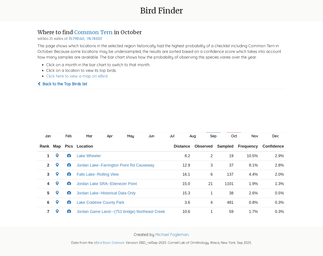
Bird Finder (161, 11)
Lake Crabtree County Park (100, 202)
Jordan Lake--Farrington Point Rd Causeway (115, 165)
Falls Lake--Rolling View (98, 174)
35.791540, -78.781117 (85, 39)
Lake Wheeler (89, 156)
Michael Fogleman (172, 234)
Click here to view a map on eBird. (77, 76)
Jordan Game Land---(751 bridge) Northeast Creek (121, 211)
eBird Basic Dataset (109, 243)
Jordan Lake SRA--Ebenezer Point (107, 184)
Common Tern (93, 32)
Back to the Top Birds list (62, 83)
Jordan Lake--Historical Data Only (106, 193)
